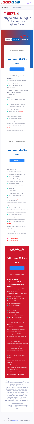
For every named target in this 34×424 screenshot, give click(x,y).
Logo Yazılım (15, 420)
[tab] (8, 39)
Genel (13, 7)
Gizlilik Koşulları (17, 418)
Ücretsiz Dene (17, 69)
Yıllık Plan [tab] (16, 39)
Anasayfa (18, 7)
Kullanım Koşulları (6, 418)
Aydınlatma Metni (27, 418)
